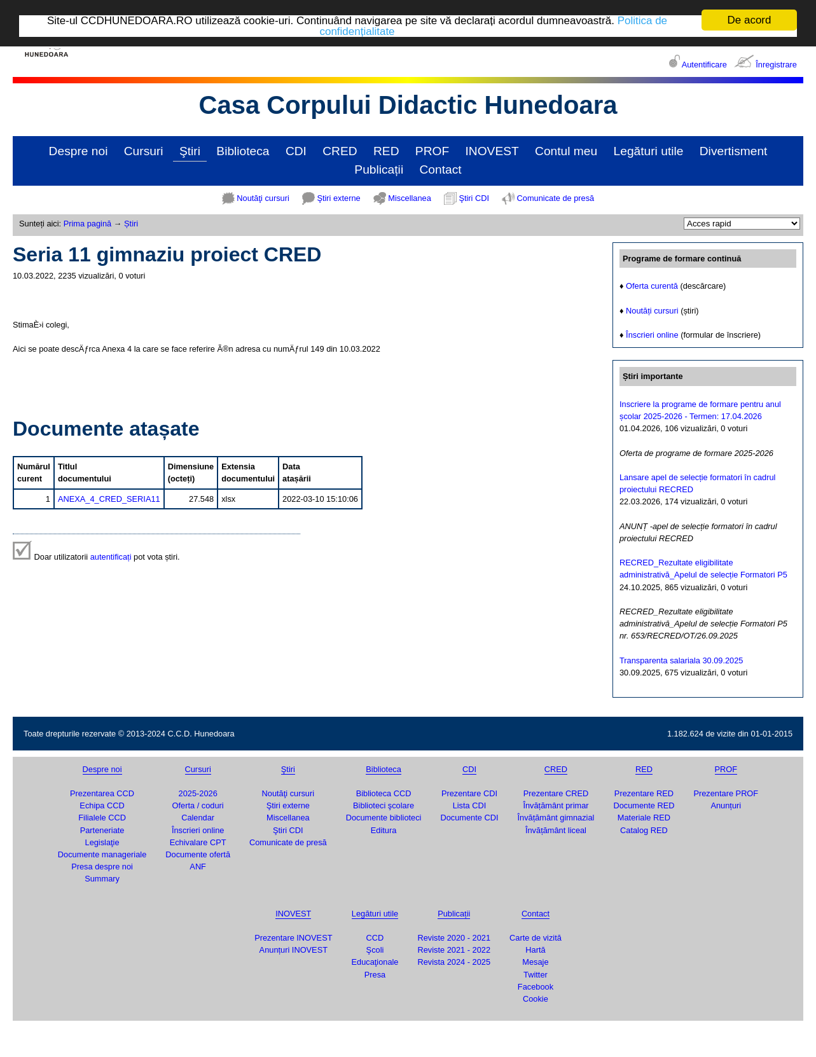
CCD (375, 938)
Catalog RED (644, 830)
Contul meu (566, 151)
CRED (339, 151)
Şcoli (375, 950)
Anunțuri (725, 805)
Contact (441, 169)
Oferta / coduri (198, 805)
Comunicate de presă (556, 198)
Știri (131, 223)
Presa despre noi (102, 866)
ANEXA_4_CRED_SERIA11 (109, 498)
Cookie (535, 999)
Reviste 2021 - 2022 (453, 950)
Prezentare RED (644, 793)
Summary (102, 878)
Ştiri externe (338, 198)
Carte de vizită (535, 938)
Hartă (535, 950)
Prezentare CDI (469, 793)
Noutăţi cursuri (263, 198)
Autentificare (704, 64)
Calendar (197, 817)
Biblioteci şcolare (383, 805)
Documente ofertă (197, 854)
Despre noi (78, 151)
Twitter (535, 974)
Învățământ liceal (555, 830)
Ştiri (189, 151)
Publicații (378, 169)
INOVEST (492, 151)
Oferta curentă (652, 286)
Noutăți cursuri (652, 310)
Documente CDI (469, 817)
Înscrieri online (652, 335)
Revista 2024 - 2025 (453, 962)
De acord (749, 20)
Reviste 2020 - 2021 (453, 938)
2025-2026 (198, 793)
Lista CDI (470, 805)
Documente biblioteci (384, 817)
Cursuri (143, 151)
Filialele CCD (102, 817)
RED (386, 151)
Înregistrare (776, 64)
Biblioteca (242, 151)
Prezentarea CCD (102, 793)
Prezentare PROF (725, 793)
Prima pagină (87, 223)
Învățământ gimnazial (556, 817)
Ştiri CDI (474, 198)
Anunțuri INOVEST (293, 950)
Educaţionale (374, 962)
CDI (296, 151)
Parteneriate (102, 830)
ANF (198, 866)
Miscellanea (409, 198)
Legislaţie (102, 842)
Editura (384, 830)
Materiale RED (644, 817)
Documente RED (643, 805)
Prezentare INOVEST (293, 938)
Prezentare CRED (555, 793)
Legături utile (649, 151)
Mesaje (535, 962)
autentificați (111, 557)
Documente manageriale (102, 854)
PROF (432, 151)
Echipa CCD (102, 805)
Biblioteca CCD (383, 793)
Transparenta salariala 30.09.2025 (681, 660)
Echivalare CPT (198, 842)
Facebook (535, 986)
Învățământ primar (555, 805)
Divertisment (734, 151)
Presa (374, 974)
